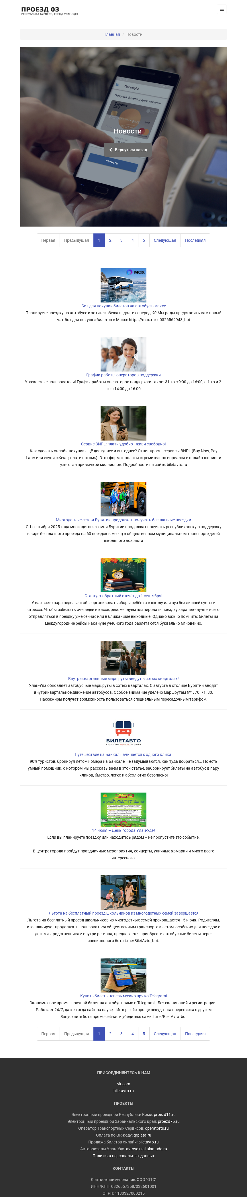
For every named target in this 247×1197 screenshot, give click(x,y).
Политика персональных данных (124, 1155)
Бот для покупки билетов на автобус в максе (123, 306)
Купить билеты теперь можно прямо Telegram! (123, 996)
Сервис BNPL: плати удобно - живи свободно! (123, 444)
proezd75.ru (169, 1121)
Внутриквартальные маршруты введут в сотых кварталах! (123, 678)
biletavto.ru (148, 1142)
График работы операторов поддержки (123, 375)
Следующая (165, 240)
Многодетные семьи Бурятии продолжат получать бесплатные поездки (123, 520)
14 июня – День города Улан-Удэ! (123, 830)
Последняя (195, 240)
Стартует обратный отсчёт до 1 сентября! (123, 595)
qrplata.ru (142, 1135)
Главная (112, 34)
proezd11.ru (165, 1114)
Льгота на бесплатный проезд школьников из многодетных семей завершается (124, 913)
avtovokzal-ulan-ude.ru (146, 1149)
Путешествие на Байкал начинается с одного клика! (123, 754)
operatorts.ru (157, 1128)
